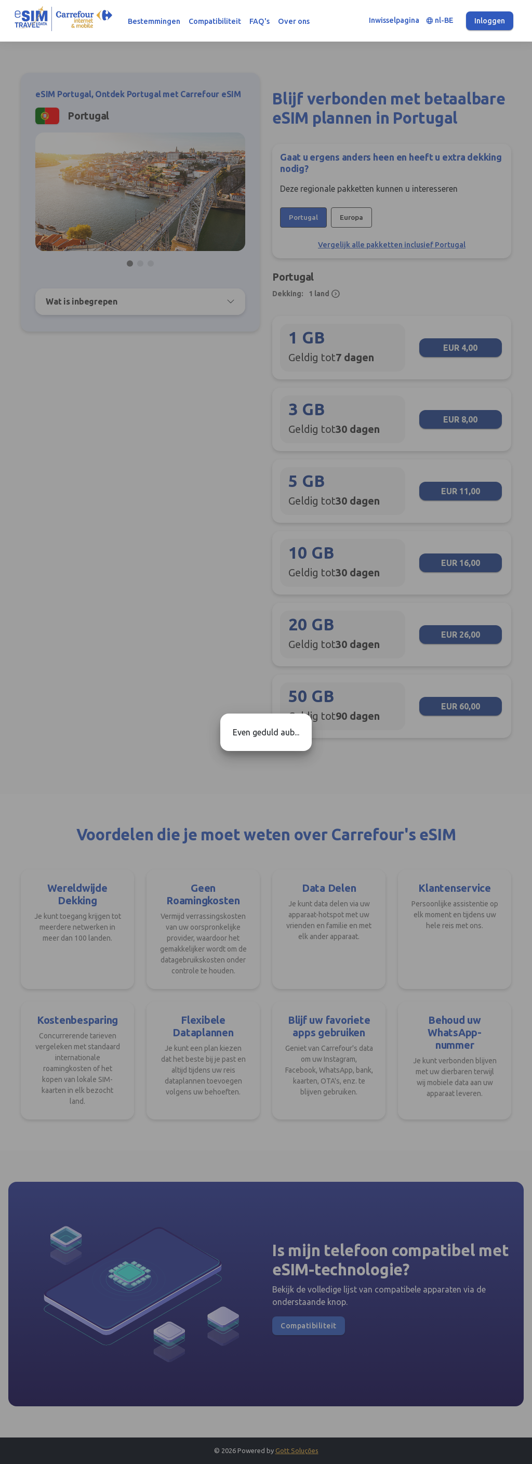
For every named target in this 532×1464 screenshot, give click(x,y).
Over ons (294, 21)
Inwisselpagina (394, 20)
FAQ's (259, 21)
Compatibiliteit (215, 21)
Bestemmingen (154, 21)
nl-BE (440, 20)
